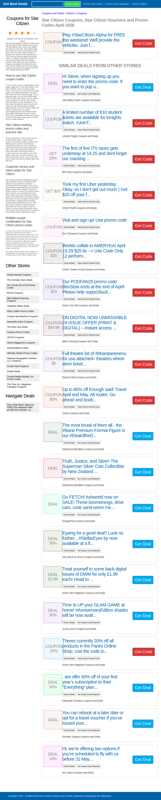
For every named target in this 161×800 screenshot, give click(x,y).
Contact (47, 796)
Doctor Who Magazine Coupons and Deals (83, 593)
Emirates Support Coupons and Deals (81, 736)
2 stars (16, 33)
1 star (10, 33)
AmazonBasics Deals (17, 348)
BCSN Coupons (15, 293)
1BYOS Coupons (15, 337)
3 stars (22, 33)
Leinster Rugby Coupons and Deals (80, 136)
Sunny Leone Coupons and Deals (79, 629)
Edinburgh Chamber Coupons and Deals (82, 700)
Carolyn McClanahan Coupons (22, 316)
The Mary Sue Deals (17, 327)
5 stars (35, 33)
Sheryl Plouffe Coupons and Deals (79, 208)
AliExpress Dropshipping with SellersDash (92, 796)
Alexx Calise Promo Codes (20, 311)
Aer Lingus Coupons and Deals (78, 772)
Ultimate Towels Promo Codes (22, 353)
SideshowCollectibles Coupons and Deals (83, 449)
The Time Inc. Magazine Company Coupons (19, 385)
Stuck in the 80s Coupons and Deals (80, 305)
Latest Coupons (139, 4)
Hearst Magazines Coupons (21, 342)
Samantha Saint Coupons (20, 321)
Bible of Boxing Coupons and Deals (80, 341)
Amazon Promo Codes (18, 332)
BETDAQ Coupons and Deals (77, 172)
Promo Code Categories (117, 4)
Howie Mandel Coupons (19, 274)
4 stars (28, 33)
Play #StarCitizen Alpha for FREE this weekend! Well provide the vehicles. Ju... (20, 407)
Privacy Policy (58, 796)
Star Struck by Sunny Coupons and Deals (83, 557)
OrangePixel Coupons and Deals (78, 521)
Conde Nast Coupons (18, 366)
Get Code (143, 43)
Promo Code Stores (93, 4)
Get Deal (143, 87)
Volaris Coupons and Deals (76, 413)
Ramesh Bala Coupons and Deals (79, 377)
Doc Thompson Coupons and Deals (80, 233)
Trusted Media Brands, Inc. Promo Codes (20, 377)
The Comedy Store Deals (20, 280)
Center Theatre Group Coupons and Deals (83, 269)
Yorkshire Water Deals (18, 306)
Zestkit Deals (13, 371)
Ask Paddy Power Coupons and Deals (81, 100)
